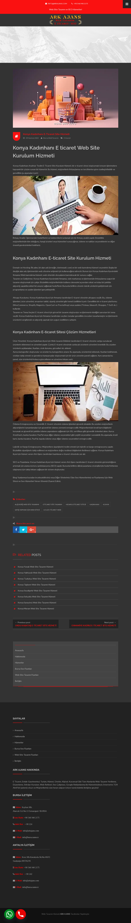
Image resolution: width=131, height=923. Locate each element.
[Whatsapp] (9, 914)
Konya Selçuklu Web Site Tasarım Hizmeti (36, 596)
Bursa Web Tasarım (51, 138)
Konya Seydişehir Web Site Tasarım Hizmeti (37, 590)
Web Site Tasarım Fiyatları (26, 675)
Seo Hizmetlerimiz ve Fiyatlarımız (89, 477)
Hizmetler (19, 662)
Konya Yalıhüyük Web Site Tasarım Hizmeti (37, 572)
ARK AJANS (65, 914)
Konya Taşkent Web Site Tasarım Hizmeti (36, 584)
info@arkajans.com (56, 3)
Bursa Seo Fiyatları (23, 668)
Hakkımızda (20, 656)
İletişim (18, 681)
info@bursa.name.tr (30, 837)
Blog (15, 477)
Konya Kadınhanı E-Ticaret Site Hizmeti (47, 134)
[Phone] (21, 914)
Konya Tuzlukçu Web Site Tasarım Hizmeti (37, 578)
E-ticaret (67, 138)
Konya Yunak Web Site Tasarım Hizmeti (35, 566)
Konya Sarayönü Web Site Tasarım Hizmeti (37, 602)
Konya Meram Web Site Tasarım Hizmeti (36, 608)
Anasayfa (19, 650)
